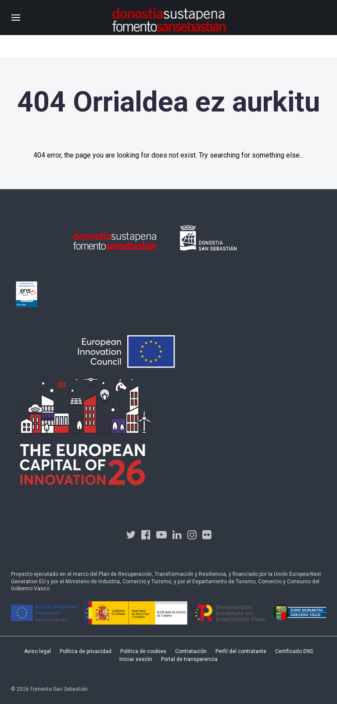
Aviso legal (37, 651)
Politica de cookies (143, 651)
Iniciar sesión (135, 659)
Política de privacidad (85, 651)
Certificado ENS (294, 651)
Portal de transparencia (189, 659)
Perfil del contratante (240, 651)
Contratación (191, 651)
